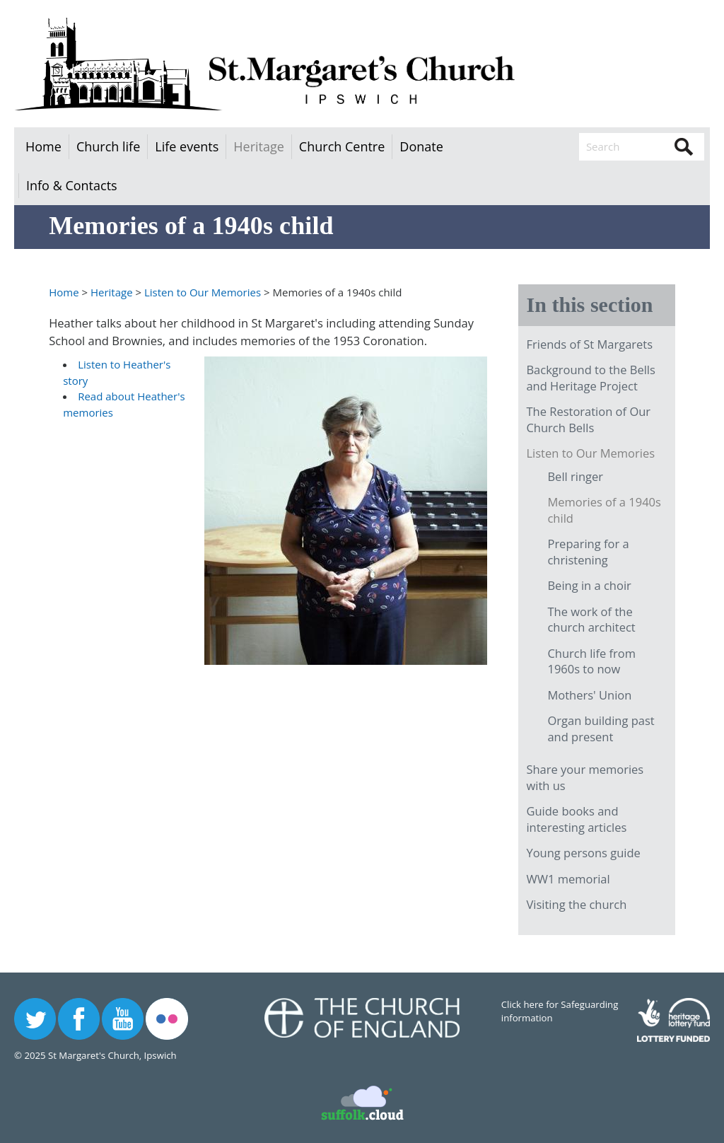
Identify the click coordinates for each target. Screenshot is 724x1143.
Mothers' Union (589, 695)
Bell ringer (575, 476)
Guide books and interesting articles (576, 819)
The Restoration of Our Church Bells (588, 419)
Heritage (258, 146)
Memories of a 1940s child (603, 510)
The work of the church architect (591, 619)
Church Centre (342, 146)
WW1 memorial (567, 879)
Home (43, 146)
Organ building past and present (600, 728)
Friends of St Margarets (589, 344)
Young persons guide (583, 853)
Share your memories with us (584, 777)
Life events (186, 146)
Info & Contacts (71, 185)
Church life (108, 146)
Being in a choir (589, 585)
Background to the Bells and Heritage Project (590, 377)
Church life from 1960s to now (591, 661)
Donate (421, 146)
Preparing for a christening (588, 551)
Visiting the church (576, 904)
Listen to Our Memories (202, 292)
